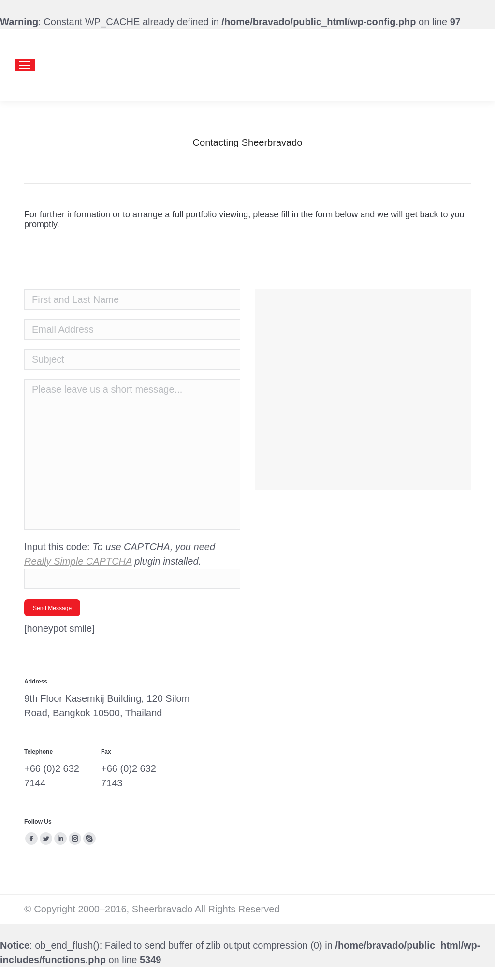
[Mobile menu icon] (25, 65)
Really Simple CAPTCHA (78, 561)
